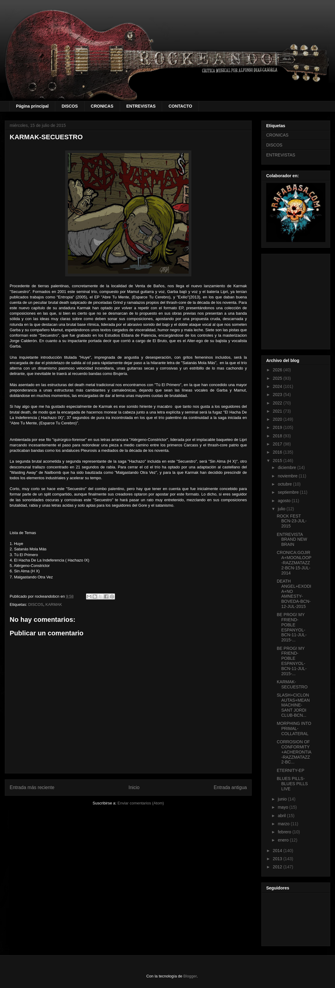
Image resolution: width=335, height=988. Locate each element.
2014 (278, 850)
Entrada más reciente (32, 787)
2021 (278, 411)
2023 (278, 394)
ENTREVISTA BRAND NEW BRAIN (292, 539)
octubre (285, 484)
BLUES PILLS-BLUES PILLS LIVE (292, 783)
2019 (278, 427)
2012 (278, 866)
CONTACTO (180, 106)
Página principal (32, 106)
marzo (284, 823)
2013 (278, 858)
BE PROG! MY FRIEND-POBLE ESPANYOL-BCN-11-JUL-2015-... (292, 627)
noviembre (288, 476)
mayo (283, 807)
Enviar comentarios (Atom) (140, 803)
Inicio (134, 787)
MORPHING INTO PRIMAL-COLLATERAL (294, 728)
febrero (285, 831)
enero (284, 840)
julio (282, 508)
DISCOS (70, 106)
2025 (278, 378)
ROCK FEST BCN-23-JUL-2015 (292, 521)
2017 (278, 444)
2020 (278, 419)
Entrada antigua (230, 787)
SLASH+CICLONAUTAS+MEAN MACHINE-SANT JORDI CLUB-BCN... (293, 705)
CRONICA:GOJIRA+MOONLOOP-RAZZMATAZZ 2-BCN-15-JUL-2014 (294, 562)
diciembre (287, 467)
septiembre (289, 492)
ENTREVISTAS (141, 106)
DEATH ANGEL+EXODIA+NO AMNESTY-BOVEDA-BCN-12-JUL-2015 (294, 594)
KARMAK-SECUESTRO (292, 684)
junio (283, 799)
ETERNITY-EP (290, 770)
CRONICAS (102, 106)
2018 (278, 435)
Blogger (190, 976)
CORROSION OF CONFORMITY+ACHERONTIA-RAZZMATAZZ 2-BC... (294, 751)
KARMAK (54, 604)
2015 (278, 460)
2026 (278, 369)
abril (282, 815)
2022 (278, 403)
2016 (278, 452)
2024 (278, 386)
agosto (285, 500)
